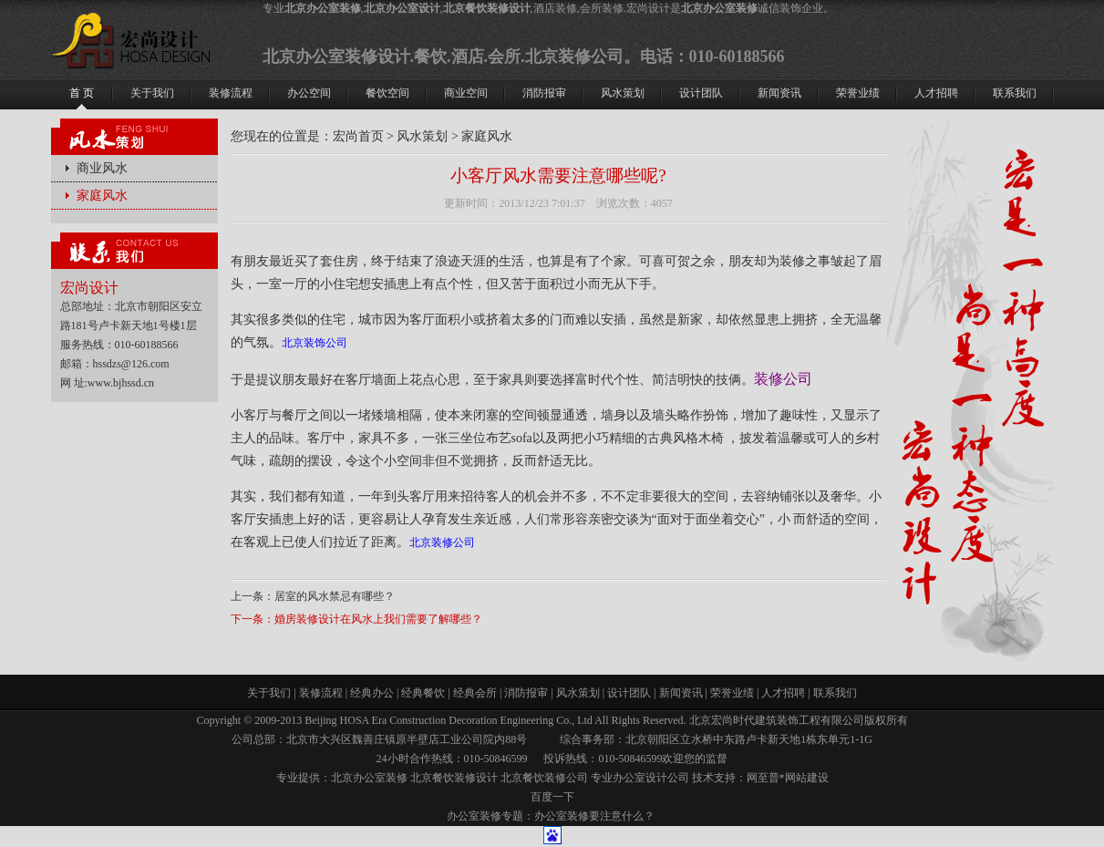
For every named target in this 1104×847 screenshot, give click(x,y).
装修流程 (321, 693)
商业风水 (102, 168)
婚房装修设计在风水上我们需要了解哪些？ (378, 619)
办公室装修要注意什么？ (594, 816)
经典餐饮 (423, 693)
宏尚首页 (358, 136)
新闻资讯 (681, 693)
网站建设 (807, 777)
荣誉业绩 (732, 693)
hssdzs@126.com (131, 363)
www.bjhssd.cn (121, 383)
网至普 (763, 777)
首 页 (81, 93)
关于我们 (269, 693)
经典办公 (372, 693)
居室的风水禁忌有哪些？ (334, 596)
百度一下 (552, 796)
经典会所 (475, 693)
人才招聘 (783, 693)
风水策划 (422, 136)
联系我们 (835, 693)
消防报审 (526, 693)
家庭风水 (102, 195)
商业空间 (466, 93)
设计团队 (629, 693)
